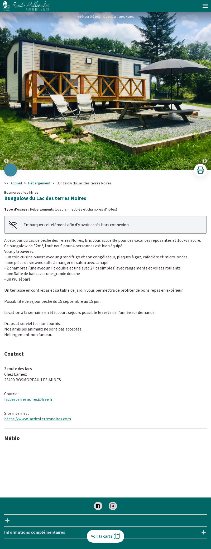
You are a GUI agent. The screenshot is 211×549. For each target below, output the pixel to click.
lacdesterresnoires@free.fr (28, 399)
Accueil (16, 183)
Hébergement (39, 183)
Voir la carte (105, 536)
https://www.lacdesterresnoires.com (37, 419)
